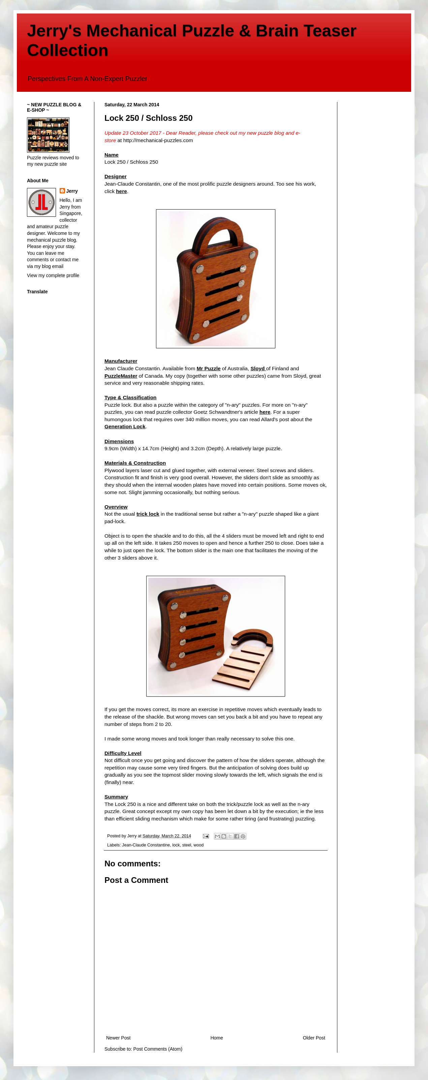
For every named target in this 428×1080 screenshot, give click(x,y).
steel (186, 845)
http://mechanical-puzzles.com (158, 140)
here (121, 191)
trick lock (147, 514)
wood (198, 845)
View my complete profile (53, 275)
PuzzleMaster (120, 376)
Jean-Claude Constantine (146, 845)
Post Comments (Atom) (157, 1049)
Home (216, 1038)
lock (176, 845)
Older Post (314, 1038)
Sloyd (258, 368)
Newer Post (118, 1038)
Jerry (72, 191)
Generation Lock (124, 426)
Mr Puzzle (209, 368)
